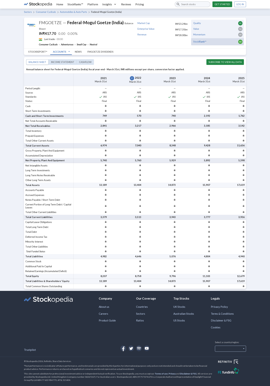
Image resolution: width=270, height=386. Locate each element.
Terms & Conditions (222, 313)
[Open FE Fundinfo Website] (232, 371)
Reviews (126, 4)
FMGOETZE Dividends (100, 51)
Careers (103, 313)
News (78, 51)
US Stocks (179, 320)
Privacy (172, 373)
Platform (92, 4)
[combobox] (192, 4)
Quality (197, 23)
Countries (142, 306)
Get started (222, 4)
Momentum (199, 34)
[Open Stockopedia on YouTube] (147, 348)
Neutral (93, 44)
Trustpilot (30, 349)
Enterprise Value (145, 28)
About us (104, 306)
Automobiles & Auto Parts (73, 11)
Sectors (28, 11)
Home (59, 4)
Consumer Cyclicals (46, 11)
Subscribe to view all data (225, 62)
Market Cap (143, 23)
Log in (240, 4)
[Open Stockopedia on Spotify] (139, 348)
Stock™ (199, 41)
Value (196, 28)
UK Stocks (179, 306)
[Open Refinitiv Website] (232, 362)
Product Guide (107, 320)
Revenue (141, 34)
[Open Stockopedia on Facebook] (123, 348)
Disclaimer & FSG (221, 320)
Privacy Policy (219, 306)
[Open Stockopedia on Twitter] (131, 348)
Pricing (139, 4)
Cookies (215, 327)
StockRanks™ (75, 4)
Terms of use (161, 373)
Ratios (140, 320)
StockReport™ (37, 51)
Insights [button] (109, 4)
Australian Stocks (183, 313)
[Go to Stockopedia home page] (38, 4)
